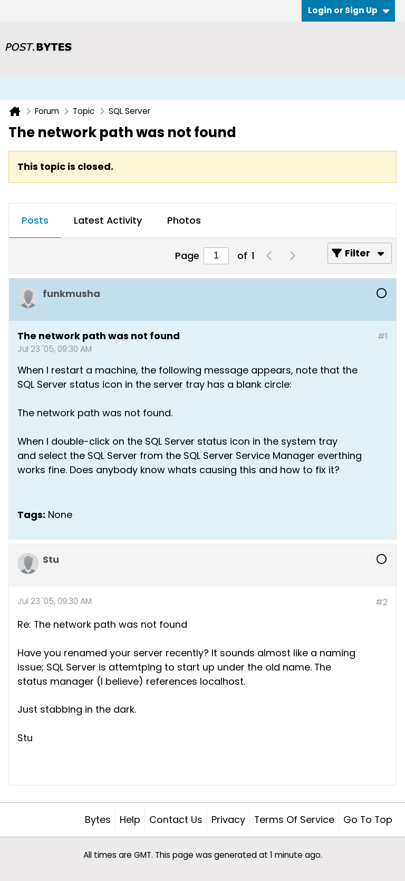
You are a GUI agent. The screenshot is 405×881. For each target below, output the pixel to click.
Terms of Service (294, 819)
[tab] (35, 221)
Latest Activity (108, 220)
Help (130, 819)
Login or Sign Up (348, 10)
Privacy (228, 819)
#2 (381, 602)
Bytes (98, 819)
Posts (35, 220)
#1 (383, 336)
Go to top (367, 819)
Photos (184, 220)
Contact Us (175, 819)
